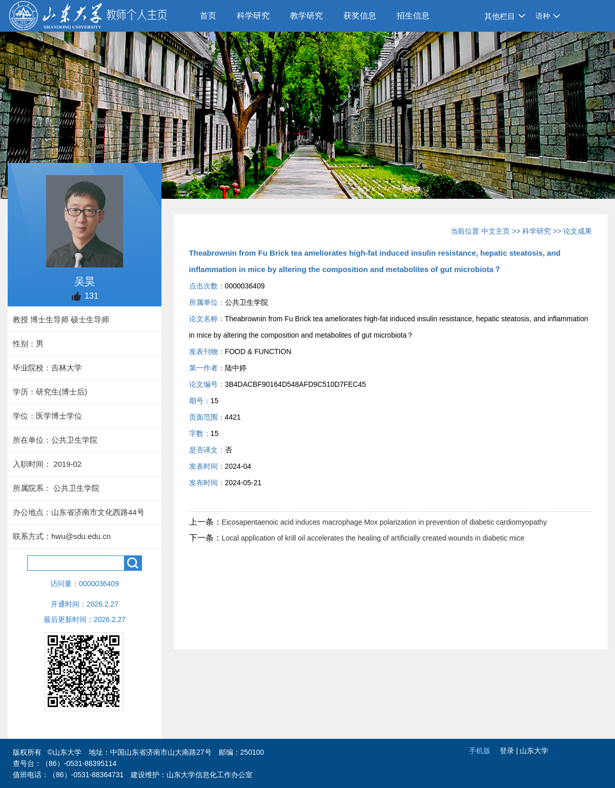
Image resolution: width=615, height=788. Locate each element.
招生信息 (413, 15)
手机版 (479, 750)
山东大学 (534, 750)
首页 (208, 15)
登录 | (510, 750)
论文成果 (577, 231)
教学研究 (306, 15)
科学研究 (253, 15)
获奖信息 (359, 15)
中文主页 (495, 231)
